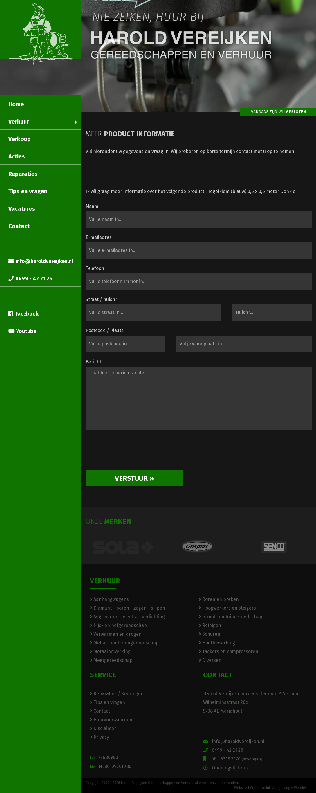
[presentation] (130, 452)
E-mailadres (99, 237)
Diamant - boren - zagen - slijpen (127, 608)
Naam (92, 206)
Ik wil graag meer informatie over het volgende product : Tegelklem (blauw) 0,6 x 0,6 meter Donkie (190, 191)
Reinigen (210, 625)
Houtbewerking (217, 643)
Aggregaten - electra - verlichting (127, 616)
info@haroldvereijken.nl (40, 261)
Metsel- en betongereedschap (124, 643)
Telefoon (95, 268)
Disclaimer (103, 728)
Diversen (210, 660)
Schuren (209, 634)
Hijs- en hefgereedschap (118, 625)
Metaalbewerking (110, 651)
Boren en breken (219, 599)
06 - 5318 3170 (232, 759)
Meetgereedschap (111, 660)
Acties (16, 156)
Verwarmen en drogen (116, 634)
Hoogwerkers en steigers (227, 608)
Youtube (22, 331)
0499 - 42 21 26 (30, 278)
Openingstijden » (226, 768)
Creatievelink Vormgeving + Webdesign (281, 788)
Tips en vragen (27, 191)
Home (16, 104)
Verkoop (19, 139)
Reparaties (23, 173)
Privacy (99, 737)
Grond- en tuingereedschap (230, 616)
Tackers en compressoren (228, 651)
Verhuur (42, 121)
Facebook (23, 314)
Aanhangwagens (109, 599)
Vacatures (21, 208)
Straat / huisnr (101, 299)
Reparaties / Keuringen (117, 693)
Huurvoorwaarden (111, 719)
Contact (19, 226)
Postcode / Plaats (105, 330)
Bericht (93, 362)
